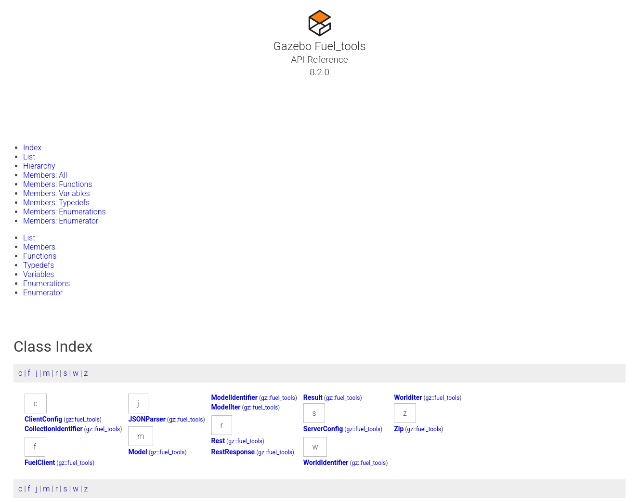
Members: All (45, 175)
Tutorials (32, 83)
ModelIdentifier (234, 397)
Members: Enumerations (64, 211)
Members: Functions (57, 184)
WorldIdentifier (326, 462)
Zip (399, 429)
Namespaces (40, 106)
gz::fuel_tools (278, 398)
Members (39, 246)
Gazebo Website (45, 129)
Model (137, 452)
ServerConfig (323, 429)
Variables (38, 274)
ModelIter (226, 407)
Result (313, 397)
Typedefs (38, 265)
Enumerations (46, 283)
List (29, 156)
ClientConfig (43, 419)
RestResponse (233, 452)
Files (25, 118)
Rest (218, 441)
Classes (31, 95)
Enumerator (43, 292)
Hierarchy (39, 166)
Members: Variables (56, 193)
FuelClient (40, 462)
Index (32, 147)
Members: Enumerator (60, 220)
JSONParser (146, 419)
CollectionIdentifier (54, 429)
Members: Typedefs (56, 202)
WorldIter (408, 397)
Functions (39, 256)
